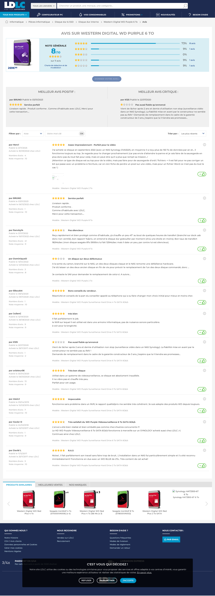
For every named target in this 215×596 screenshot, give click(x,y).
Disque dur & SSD (64, 22)
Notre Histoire (11, 538)
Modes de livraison (119, 541)
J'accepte (127, 580)
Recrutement (63, 541)
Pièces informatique (39, 22)
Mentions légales (12, 551)
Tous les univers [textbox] (42, 6)
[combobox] (43, 6)
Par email (171, 540)
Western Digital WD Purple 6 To (121, 22)
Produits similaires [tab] (19, 485)
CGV (6, 541)
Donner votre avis (107, 79)
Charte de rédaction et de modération (56, 66)
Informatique (17, 22)
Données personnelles (15, 545)
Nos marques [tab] (77, 485)
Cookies (33, 545)
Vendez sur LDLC (65, 538)
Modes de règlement (120, 545)
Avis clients (16, 541)
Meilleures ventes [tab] (50, 485)
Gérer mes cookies (13, 548)
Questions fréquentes (120, 538)
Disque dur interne (88, 22)
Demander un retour (120, 548)
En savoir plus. (144, 571)
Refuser (87, 580)
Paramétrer (107, 580)
